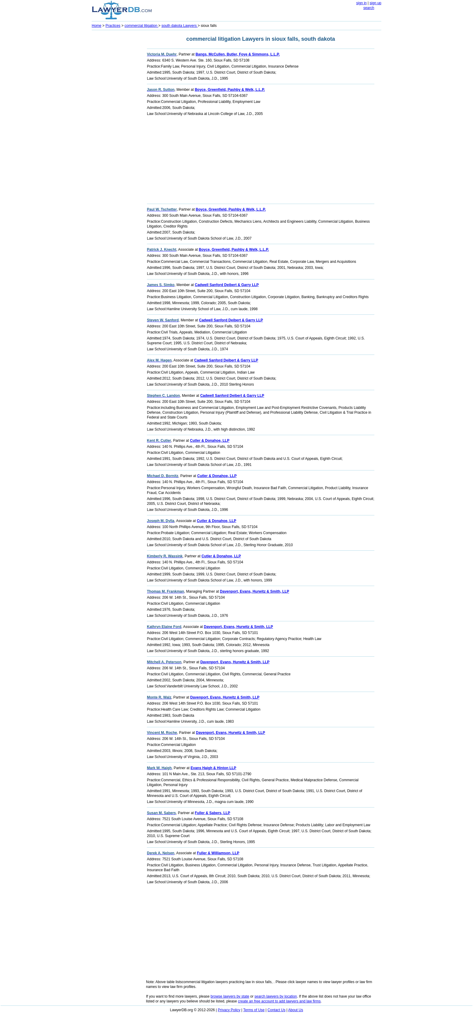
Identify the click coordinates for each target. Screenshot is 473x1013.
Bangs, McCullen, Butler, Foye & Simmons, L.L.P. (237, 54)
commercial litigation (141, 26)
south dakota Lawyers (179, 26)
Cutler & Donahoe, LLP (210, 440)
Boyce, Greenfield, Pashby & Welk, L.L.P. (230, 90)
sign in (361, 3)
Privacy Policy (229, 1010)
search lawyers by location (276, 996)
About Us (295, 1010)
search (368, 8)
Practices (113, 26)
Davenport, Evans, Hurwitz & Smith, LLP (254, 591)
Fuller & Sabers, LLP (212, 813)
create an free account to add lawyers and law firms (279, 1001)
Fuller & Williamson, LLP (218, 853)
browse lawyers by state (230, 996)
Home (96, 26)
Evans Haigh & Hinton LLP (213, 768)
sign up (375, 3)
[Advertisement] (116, 122)
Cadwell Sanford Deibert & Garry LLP (227, 285)
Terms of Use (254, 1010)
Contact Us (276, 1010)
